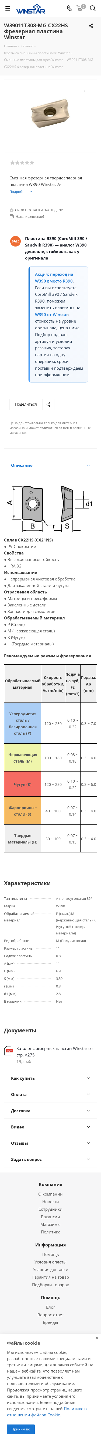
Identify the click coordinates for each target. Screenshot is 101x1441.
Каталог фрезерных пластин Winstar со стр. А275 (54, 1052)
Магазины (50, 1224)
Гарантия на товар (50, 1277)
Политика (50, 1232)
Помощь (50, 1254)
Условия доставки (50, 1269)
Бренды (50, 1322)
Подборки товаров (50, 1284)
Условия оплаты (50, 1262)
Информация (50, 1245)
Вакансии (50, 1216)
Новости (50, 1201)
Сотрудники (50, 1209)
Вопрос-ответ (50, 1314)
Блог (50, 1307)
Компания (50, 1184)
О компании (50, 1194)
